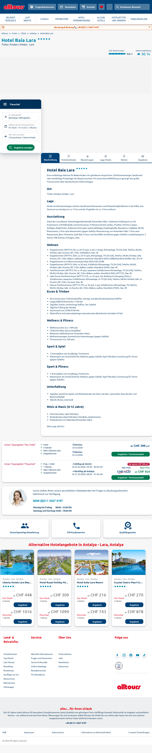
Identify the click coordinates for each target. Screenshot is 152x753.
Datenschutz (58, 730)
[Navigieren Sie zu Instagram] (124, 657)
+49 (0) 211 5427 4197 (76, 721)
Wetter (124, 159)
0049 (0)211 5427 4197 (48, 503)
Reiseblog (8, 668)
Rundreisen (9, 672)
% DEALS (44, 19)
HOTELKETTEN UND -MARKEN (119, 19)
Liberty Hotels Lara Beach (17, 584)
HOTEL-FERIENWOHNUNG (81, 19)
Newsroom (64, 668)
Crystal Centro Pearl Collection (128, 584)
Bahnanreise (9, 685)
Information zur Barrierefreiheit (96, 730)
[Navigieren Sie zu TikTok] (144, 657)
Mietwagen (9, 689)
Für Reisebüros (38, 677)
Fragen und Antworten (41, 660)
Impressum (29, 730)
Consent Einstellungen (139, 730)
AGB (4, 730)
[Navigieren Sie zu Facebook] (117, 657)
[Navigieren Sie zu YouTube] (137, 657)
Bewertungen (87, 159)
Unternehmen (65, 656)
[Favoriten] (101, 7)
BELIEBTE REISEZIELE (10, 19)
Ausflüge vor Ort (11, 677)
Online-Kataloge (38, 668)
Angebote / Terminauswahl (131, 456)
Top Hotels (9, 660)
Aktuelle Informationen (42, 656)
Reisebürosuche (38, 672)
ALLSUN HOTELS (101, 19)
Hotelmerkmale (68, 159)
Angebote (142, 159)
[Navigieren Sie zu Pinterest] (130, 657)
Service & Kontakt (39, 664)
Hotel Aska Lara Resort (90, 584)
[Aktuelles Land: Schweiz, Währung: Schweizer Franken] (109, 7)
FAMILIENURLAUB (139, 19)
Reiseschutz (9, 681)
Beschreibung (50, 159)
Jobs (61, 660)
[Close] (149, 27)
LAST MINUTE (27, 19)
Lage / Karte (105, 159)
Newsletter (64, 664)
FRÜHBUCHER (61, 19)
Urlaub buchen (10, 656)
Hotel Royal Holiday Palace (54, 584)
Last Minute (9, 664)
